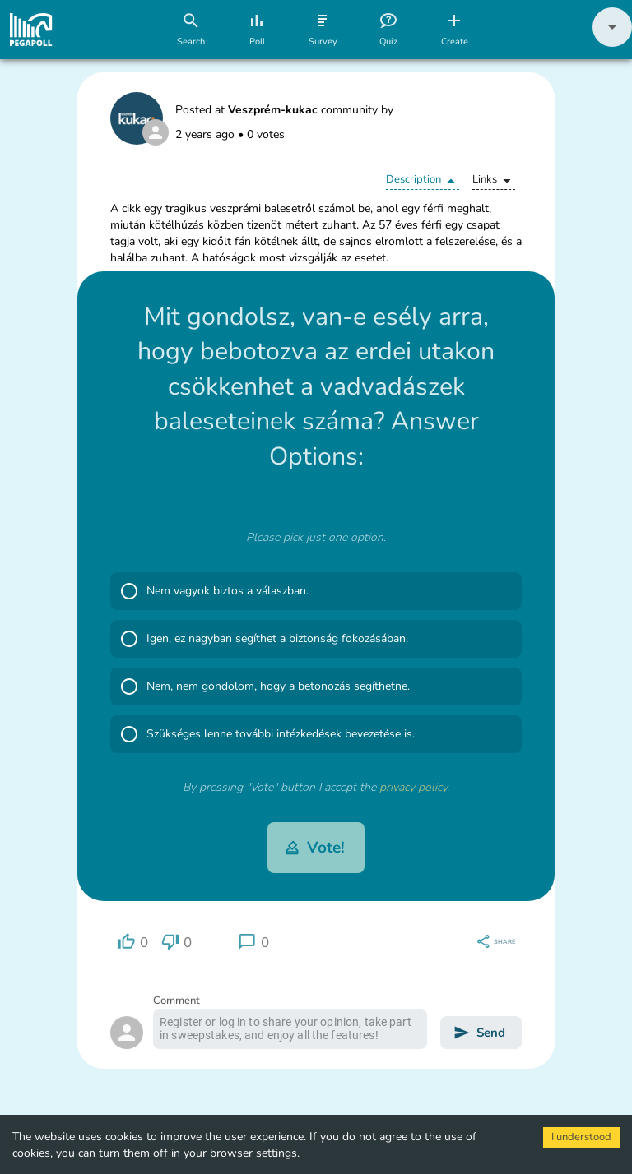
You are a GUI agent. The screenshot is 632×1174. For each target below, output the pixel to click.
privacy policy (413, 787)
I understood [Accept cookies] (581, 1137)
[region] (132, 941)
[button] (612, 43)
